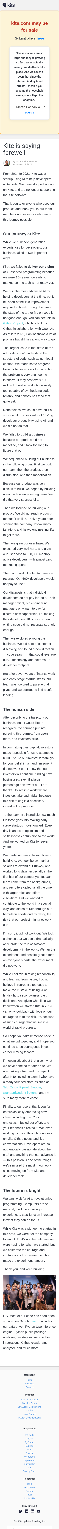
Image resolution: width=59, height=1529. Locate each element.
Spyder (29, 1453)
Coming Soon (29, 1471)
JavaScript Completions (29, 1407)
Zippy (13, 1087)
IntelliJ (29, 1438)
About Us (29, 1383)
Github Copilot (13, 323)
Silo (5, 1087)
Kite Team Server (29, 1399)
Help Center (29, 1487)
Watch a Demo (29, 1403)
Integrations (29, 1428)
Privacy (29, 1491)
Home (29, 1380)
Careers (30, 1387)
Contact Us (29, 1498)
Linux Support (29, 1414)
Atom (29, 1449)
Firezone (30, 1092)
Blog (29, 1484)
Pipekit (23, 1087)
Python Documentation (29, 1417)
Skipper (35, 1087)
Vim (29, 1467)
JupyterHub (29, 1464)
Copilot (29, 1410)
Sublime (29, 1446)
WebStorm (29, 1456)
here (40, 38)
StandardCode (13, 1092)
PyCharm (29, 1442)
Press (29, 1494)
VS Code (29, 1435)
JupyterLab (29, 1460)
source (29, 112)
